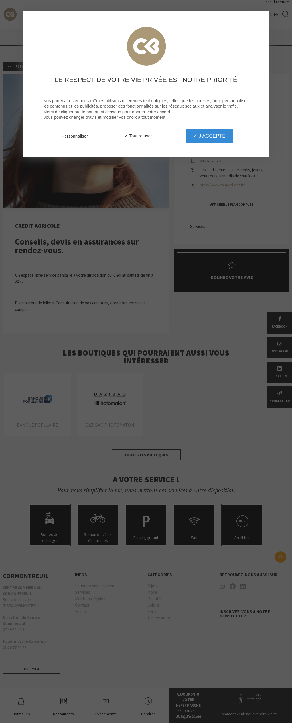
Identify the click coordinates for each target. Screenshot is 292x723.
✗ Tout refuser (138, 135)
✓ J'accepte (209, 136)
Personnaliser (75, 136)
